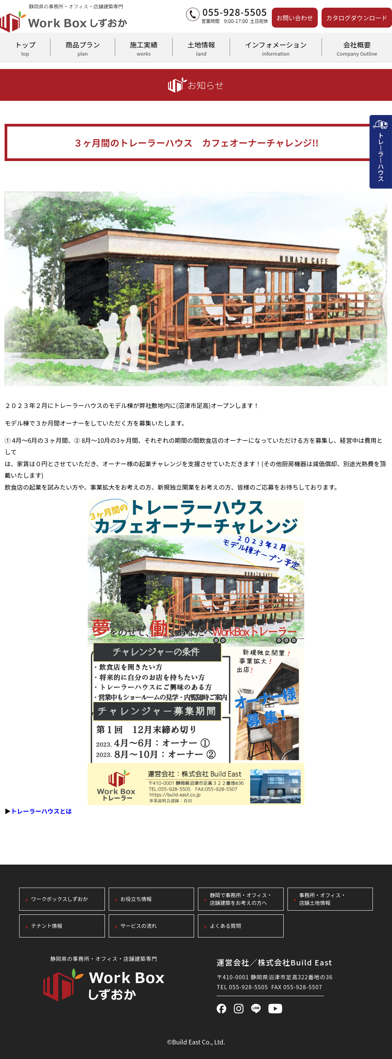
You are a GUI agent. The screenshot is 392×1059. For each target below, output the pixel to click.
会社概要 (357, 47)
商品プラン (82, 47)
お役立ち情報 (136, 899)
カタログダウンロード (356, 17)
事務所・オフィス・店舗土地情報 (322, 899)
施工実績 (143, 47)
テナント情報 (46, 925)
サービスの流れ (139, 925)
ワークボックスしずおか (59, 899)
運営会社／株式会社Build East (274, 962)
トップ (25, 47)
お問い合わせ (294, 17)
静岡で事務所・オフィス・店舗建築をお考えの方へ (241, 899)
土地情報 (201, 47)
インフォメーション (275, 47)
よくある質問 (225, 925)
